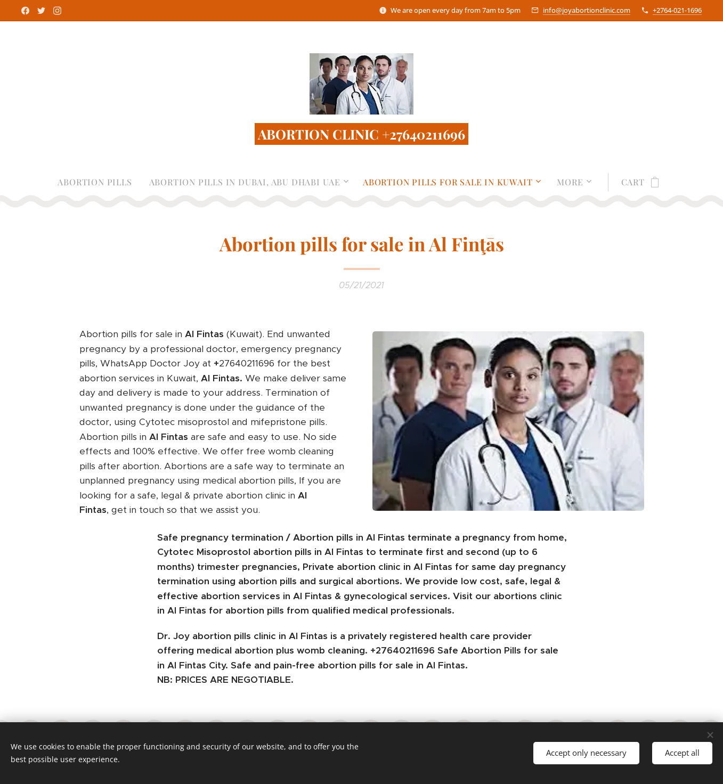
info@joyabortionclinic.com (586, 10)
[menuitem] (99, 182)
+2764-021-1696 (677, 10)
